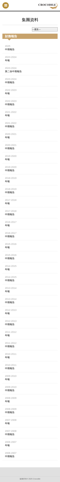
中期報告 (10, 49)
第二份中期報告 (13, 71)
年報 (7, 60)
